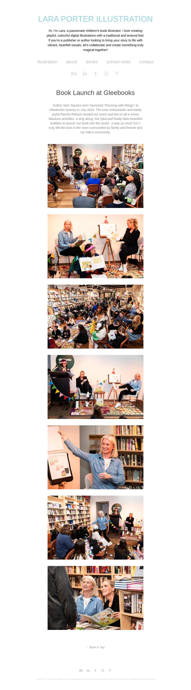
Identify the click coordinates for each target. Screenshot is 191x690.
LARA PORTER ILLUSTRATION (95, 19)
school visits (119, 61)
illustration (47, 61)
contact (146, 61)
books (92, 61)
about (71, 61)
